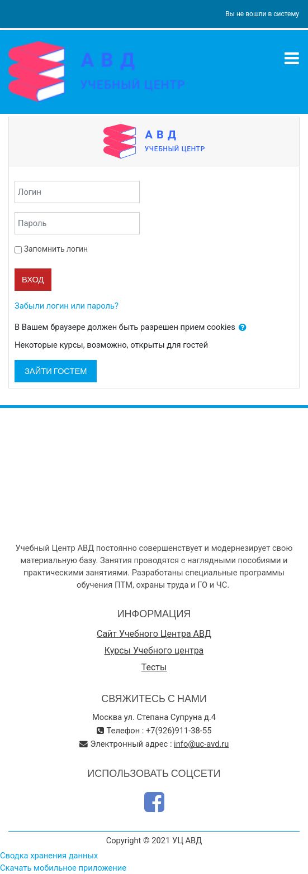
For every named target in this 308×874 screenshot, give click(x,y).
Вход (33, 279)
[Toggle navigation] (292, 58)
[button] (243, 327)
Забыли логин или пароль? (67, 306)
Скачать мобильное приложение (63, 868)
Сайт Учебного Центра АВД (154, 633)
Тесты (154, 667)
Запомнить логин (56, 248)
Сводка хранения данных (49, 856)
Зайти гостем (56, 371)
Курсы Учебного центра (154, 650)
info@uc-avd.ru (201, 744)
